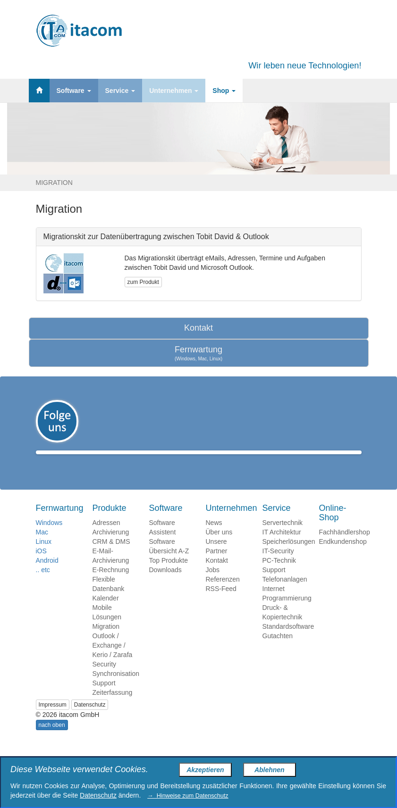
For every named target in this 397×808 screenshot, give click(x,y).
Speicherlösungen (288, 555)
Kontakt (198, 328)
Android (47, 574)
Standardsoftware (288, 640)
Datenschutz (90, 718)
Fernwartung (199, 353)
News (214, 536)
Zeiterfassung (113, 706)
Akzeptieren (205, 770)
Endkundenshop (343, 555)
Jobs (213, 583)
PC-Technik (279, 574)
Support (104, 696)
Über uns (219, 546)
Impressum (53, 718)
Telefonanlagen (284, 593)
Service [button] (120, 90)
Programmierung (287, 612)
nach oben (52, 738)
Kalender (106, 612)
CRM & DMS (111, 555)
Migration (106, 640)
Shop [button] (224, 90)
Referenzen (223, 593)
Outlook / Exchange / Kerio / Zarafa (113, 659)
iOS (41, 564)
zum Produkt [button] (143, 282)
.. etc (43, 583)
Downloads (165, 583)
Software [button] (74, 90)
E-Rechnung (111, 583)
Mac (42, 546)
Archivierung (111, 546)
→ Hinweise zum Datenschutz (187, 795)
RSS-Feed (221, 602)
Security (105, 678)
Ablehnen (269, 770)
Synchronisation (116, 687)
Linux (43, 555)
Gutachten (277, 649)
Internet (273, 602)
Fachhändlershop (344, 546)
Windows (49, 536)
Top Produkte (168, 574)
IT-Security (278, 564)
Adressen (106, 536)
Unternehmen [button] (173, 90)
